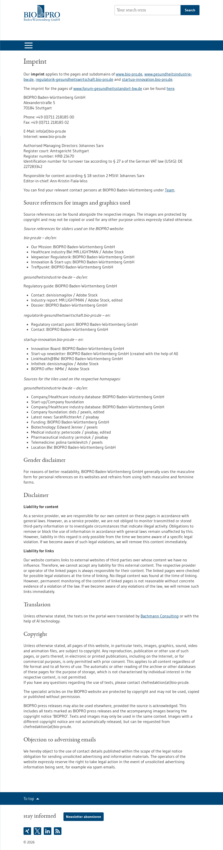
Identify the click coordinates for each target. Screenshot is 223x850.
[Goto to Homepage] (43, 13)
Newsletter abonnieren (83, 816)
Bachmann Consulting (160, 615)
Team (169, 189)
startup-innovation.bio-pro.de (147, 79)
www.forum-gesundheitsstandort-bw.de (107, 88)
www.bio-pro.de (129, 74)
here (170, 88)
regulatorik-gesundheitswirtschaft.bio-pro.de (74, 79)
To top (29, 798)
